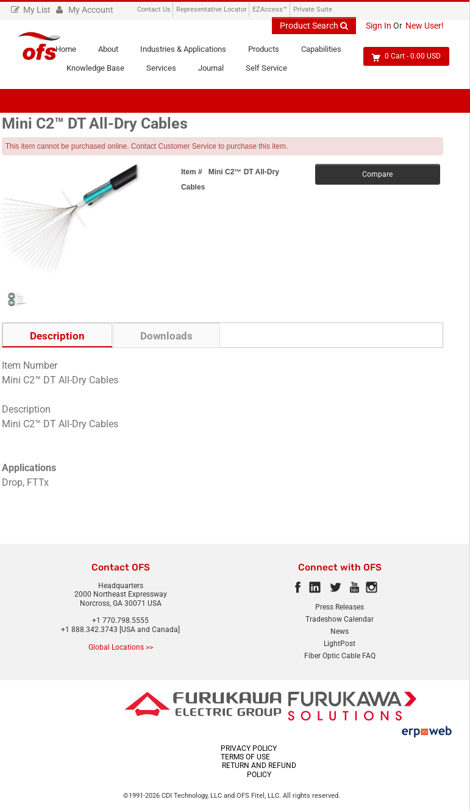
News (339, 632)
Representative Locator (211, 9)
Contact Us (154, 9)
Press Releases (339, 608)
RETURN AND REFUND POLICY (259, 771)
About (113, 52)
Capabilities (326, 52)
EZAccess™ (269, 9)
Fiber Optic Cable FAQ (340, 657)
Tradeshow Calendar (339, 620)
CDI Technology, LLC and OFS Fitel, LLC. (222, 797)
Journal (216, 71)
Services (166, 71)
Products (269, 52)
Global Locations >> (120, 648)
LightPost (339, 645)
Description (57, 337)
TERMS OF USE (245, 758)
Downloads (166, 337)
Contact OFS (120, 568)
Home (71, 52)
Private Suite (312, 9)
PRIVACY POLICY (249, 749)
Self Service (272, 71)
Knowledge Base (100, 71)
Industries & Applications (188, 52)
